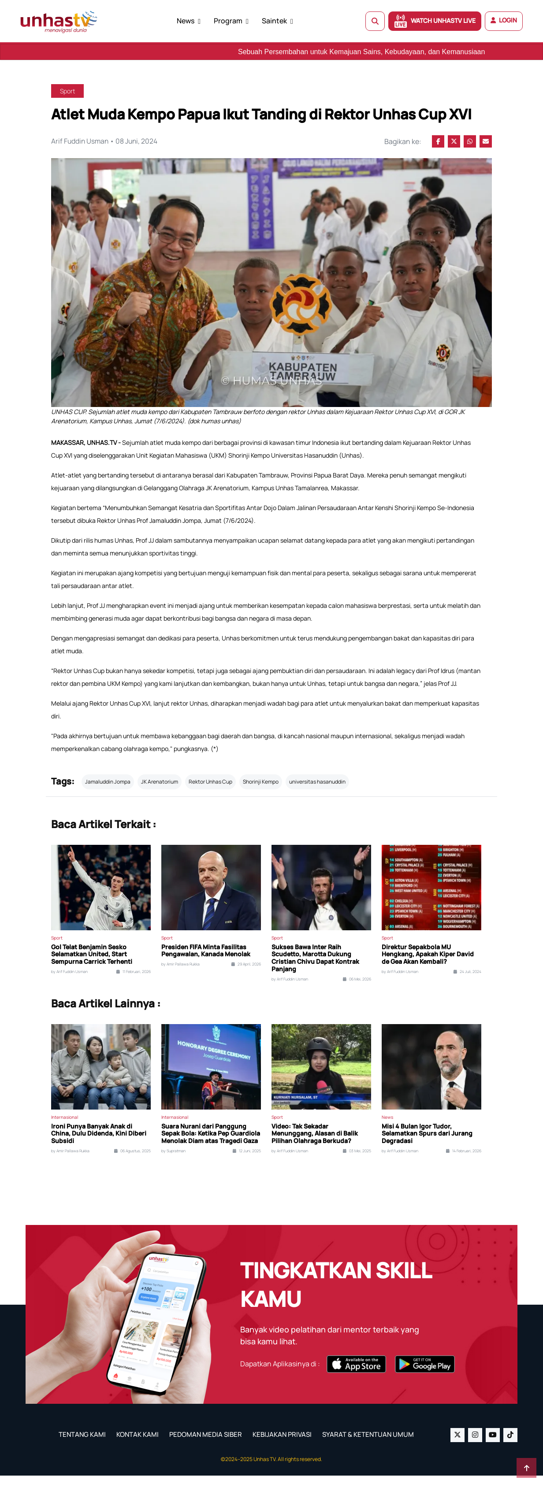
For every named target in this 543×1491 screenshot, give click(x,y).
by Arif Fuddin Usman (69, 987)
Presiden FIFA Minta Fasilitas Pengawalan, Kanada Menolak (205, 966)
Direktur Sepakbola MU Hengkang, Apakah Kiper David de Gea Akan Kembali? (428, 970)
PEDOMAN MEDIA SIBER (205, 1449)
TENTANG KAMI (82, 1449)
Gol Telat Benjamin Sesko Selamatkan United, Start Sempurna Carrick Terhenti (91, 970)
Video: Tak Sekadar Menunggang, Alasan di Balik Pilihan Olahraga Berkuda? (315, 1149)
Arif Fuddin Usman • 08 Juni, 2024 (105, 141)
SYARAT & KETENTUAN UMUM (368, 1449)
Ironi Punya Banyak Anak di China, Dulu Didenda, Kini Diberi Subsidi (98, 1149)
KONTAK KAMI (137, 1449)
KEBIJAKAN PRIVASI (282, 1449)
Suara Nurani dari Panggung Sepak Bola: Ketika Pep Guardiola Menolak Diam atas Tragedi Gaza (210, 1149)
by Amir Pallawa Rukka (180, 979)
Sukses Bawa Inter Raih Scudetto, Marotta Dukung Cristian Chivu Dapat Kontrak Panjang (315, 973)
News (185, 21)
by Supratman (173, 1166)
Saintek (274, 21)
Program (228, 21)
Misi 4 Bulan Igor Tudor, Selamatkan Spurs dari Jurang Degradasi (427, 1149)
